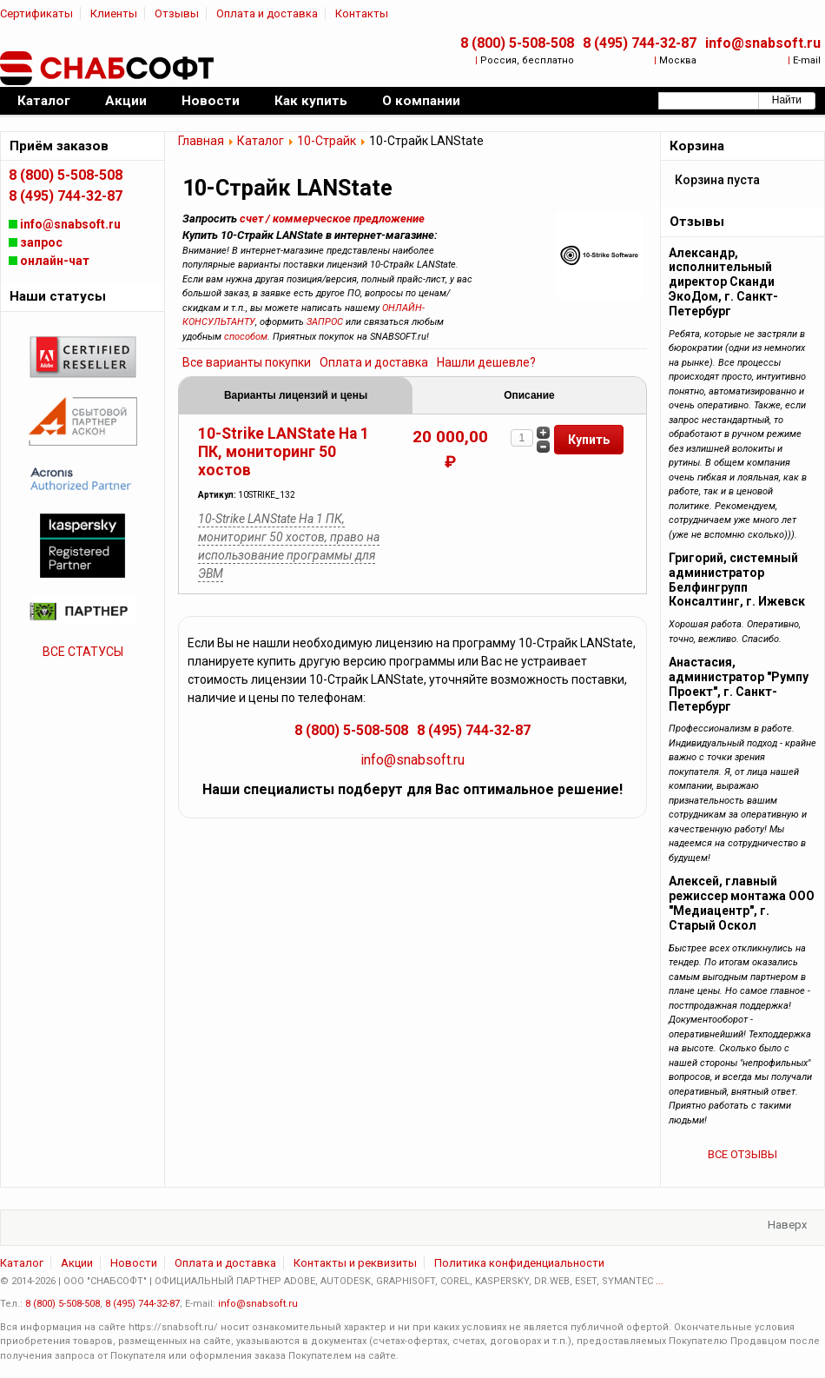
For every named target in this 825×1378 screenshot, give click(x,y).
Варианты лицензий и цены (295, 395)
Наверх (787, 1224)
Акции (77, 1262)
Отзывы (177, 13)
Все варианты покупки (246, 362)
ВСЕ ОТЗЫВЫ (742, 1154)
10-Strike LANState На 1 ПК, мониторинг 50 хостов (283, 452)
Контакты (361, 13)
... (659, 1281)
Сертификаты (36, 13)
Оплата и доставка (267, 13)
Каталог (260, 141)
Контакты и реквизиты (355, 1262)
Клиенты (113, 13)
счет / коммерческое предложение (332, 218)
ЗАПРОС (325, 322)
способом (245, 336)
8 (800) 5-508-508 (517, 43)
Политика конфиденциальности (519, 1262)
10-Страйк (326, 141)
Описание (529, 395)
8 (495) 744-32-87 (639, 43)
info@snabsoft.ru (763, 43)
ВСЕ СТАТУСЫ (83, 652)
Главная (201, 141)
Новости (133, 1262)
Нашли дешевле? (486, 362)
